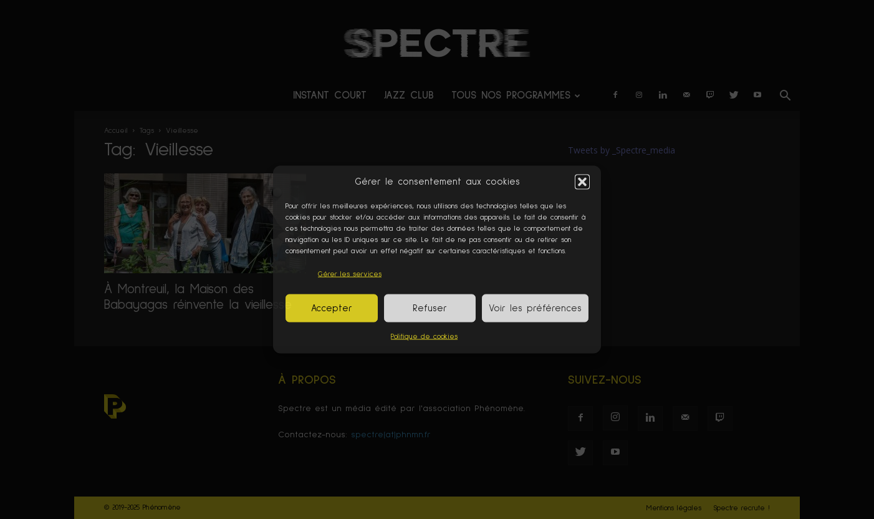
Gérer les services (350, 274)
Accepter (331, 308)
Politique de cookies (424, 337)
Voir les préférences (535, 308)
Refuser (430, 308)
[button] (582, 181)
